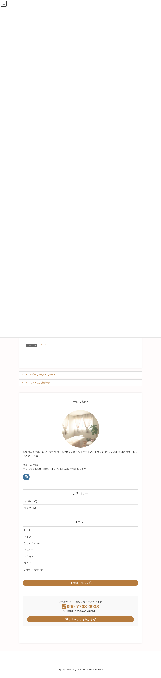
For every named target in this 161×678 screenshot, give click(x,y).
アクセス (29, 556)
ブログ (42, 345)
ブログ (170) (30, 508)
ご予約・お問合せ (33, 569)
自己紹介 (29, 530)
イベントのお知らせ (38, 382)
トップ (27, 536)
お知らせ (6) (30, 501)
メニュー (29, 549)
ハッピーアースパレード (41, 374)
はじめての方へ (32, 543)
